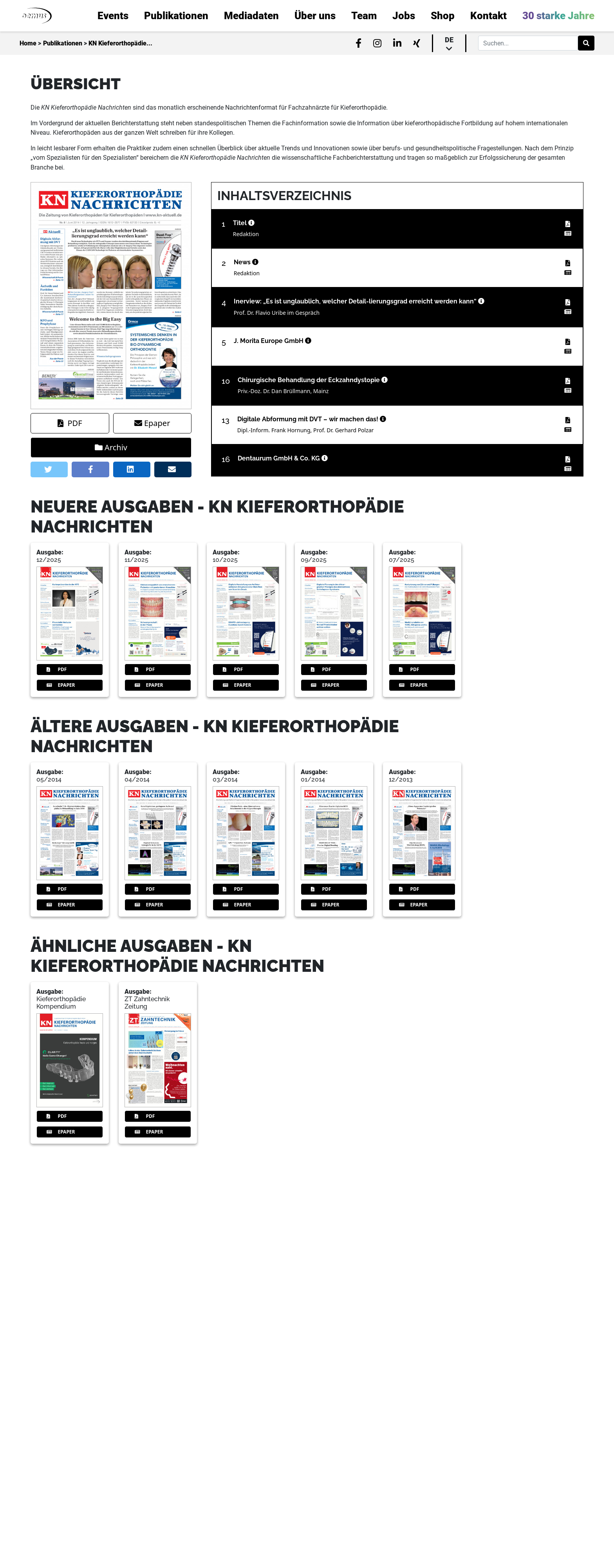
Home (28, 43)
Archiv (111, 447)
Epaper (152, 423)
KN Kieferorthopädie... (120, 43)
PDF (70, 423)
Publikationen (62, 43)
